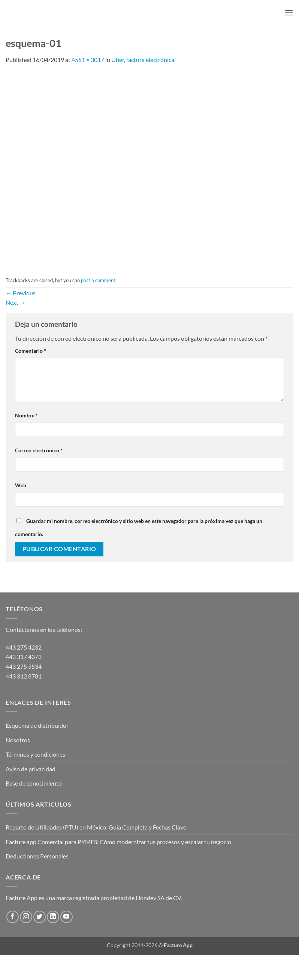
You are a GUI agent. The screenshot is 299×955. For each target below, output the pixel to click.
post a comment (98, 280)
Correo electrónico (39, 450)
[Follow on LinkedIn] (53, 917)
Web (20, 485)
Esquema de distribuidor (37, 725)
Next (15, 302)
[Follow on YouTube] (66, 917)
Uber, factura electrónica (142, 59)
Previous (21, 292)
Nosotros (18, 739)
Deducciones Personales (37, 856)
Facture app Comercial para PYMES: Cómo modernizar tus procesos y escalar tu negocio (118, 841)
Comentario (30, 351)
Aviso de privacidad (30, 768)
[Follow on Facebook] (12, 917)
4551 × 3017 (88, 59)
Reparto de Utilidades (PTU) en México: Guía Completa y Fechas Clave (96, 827)
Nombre (26, 415)
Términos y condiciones (35, 754)
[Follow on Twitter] (39, 917)
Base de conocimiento (34, 783)
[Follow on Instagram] (26, 917)
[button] (288, 12)
